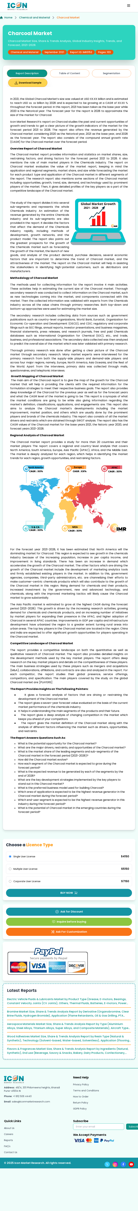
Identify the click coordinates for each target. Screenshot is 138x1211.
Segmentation (111, 73)
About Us (9, 1128)
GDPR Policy (80, 1108)
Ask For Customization (69, 932)
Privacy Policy (81, 1084)
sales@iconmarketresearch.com (31, 1101)
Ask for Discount (69, 912)
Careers (8, 1134)
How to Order (80, 1096)
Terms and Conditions (86, 1090)
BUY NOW (69, 893)
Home (6, 17)
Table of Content (69, 73)
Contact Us (10, 1152)
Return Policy (80, 1102)
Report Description (27, 73)
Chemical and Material (34, 17)
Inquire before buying (69, 922)
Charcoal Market (68, 17)
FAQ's (7, 1146)
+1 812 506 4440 (22, 1096)
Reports (8, 1140)
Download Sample (27, 83)
